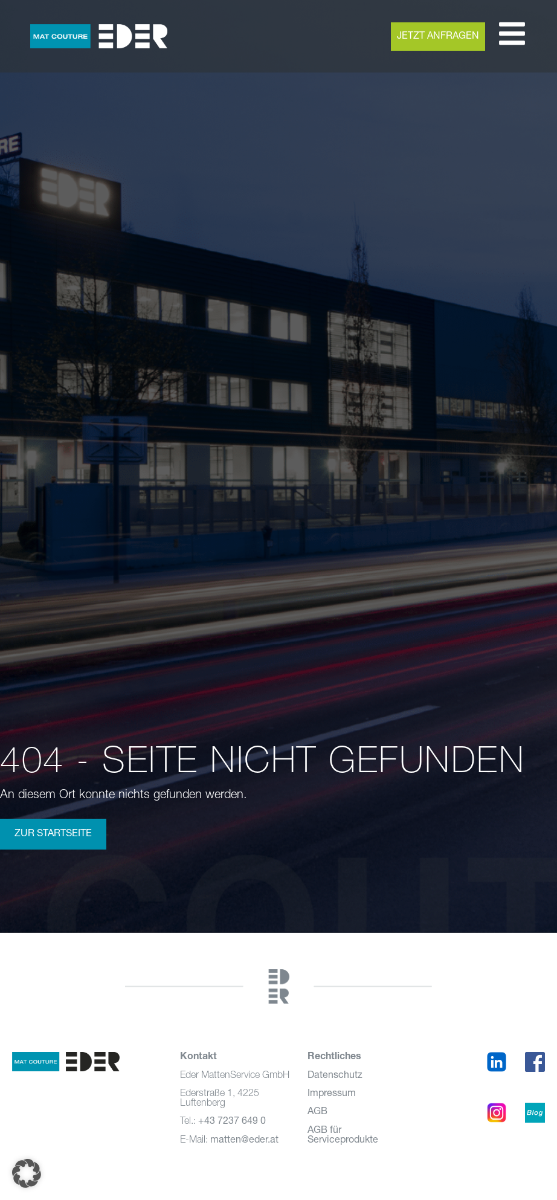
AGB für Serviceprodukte (342, 1135)
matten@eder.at (244, 1140)
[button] (26, 1173)
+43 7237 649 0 (232, 1121)
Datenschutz (334, 1075)
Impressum (331, 1093)
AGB (317, 1112)
